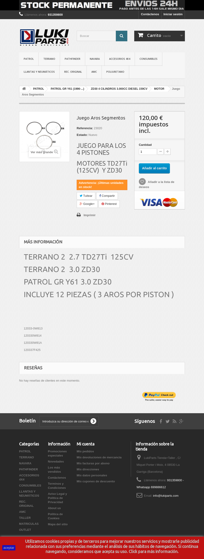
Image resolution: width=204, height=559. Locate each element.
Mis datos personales (92, 475)
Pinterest (109, 204)
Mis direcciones (88, 469)
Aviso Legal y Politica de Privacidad (57, 498)
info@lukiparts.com (166, 495)
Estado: (82, 135)
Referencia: (85, 128)
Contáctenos (150, 14)
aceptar (8, 548)
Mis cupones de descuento (96, 481)
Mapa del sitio (58, 524)
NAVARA (95, 58)
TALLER (25, 518)
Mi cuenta (85, 444)
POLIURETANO (115, 71)
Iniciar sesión (173, 14)
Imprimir (90, 215)
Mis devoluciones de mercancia (99, 457)
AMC (94, 71)
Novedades (56, 461)
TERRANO (49, 58)
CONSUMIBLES (148, 58)
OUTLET (25, 530)
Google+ (87, 204)
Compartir (107, 195)
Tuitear (86, 195)
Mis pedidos (85, 451)
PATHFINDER (72, 58)
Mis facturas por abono (93, 463)
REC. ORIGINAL (73, 71)
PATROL (29, 58)
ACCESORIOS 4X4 (119, 58)
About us (54, 508)
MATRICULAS (29, 524)
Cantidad (145, 144)
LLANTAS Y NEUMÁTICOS (39, 71)
